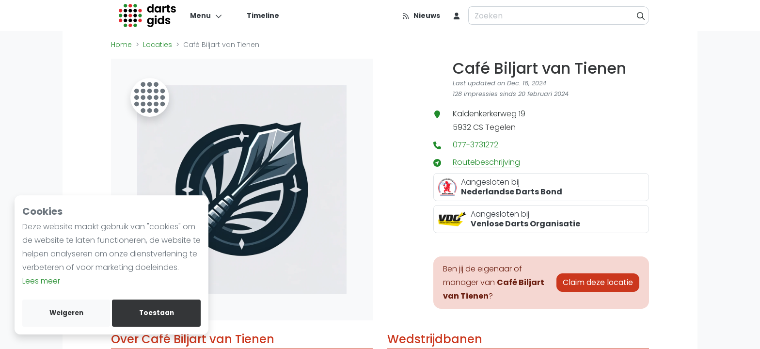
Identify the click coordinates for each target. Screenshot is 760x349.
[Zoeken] (641, 15)
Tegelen (500, 127)
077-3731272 (475, 144)
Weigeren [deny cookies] (66, 312)
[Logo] (147, 15)
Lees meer (41, 280)
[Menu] (206, 15)
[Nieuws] (421, 15)
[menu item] (456, 15)
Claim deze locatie (598, 282)
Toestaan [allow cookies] (156, 312)
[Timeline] (257, 15)
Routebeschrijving (486, 162)
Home (121, 44)
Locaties (157, 44)
